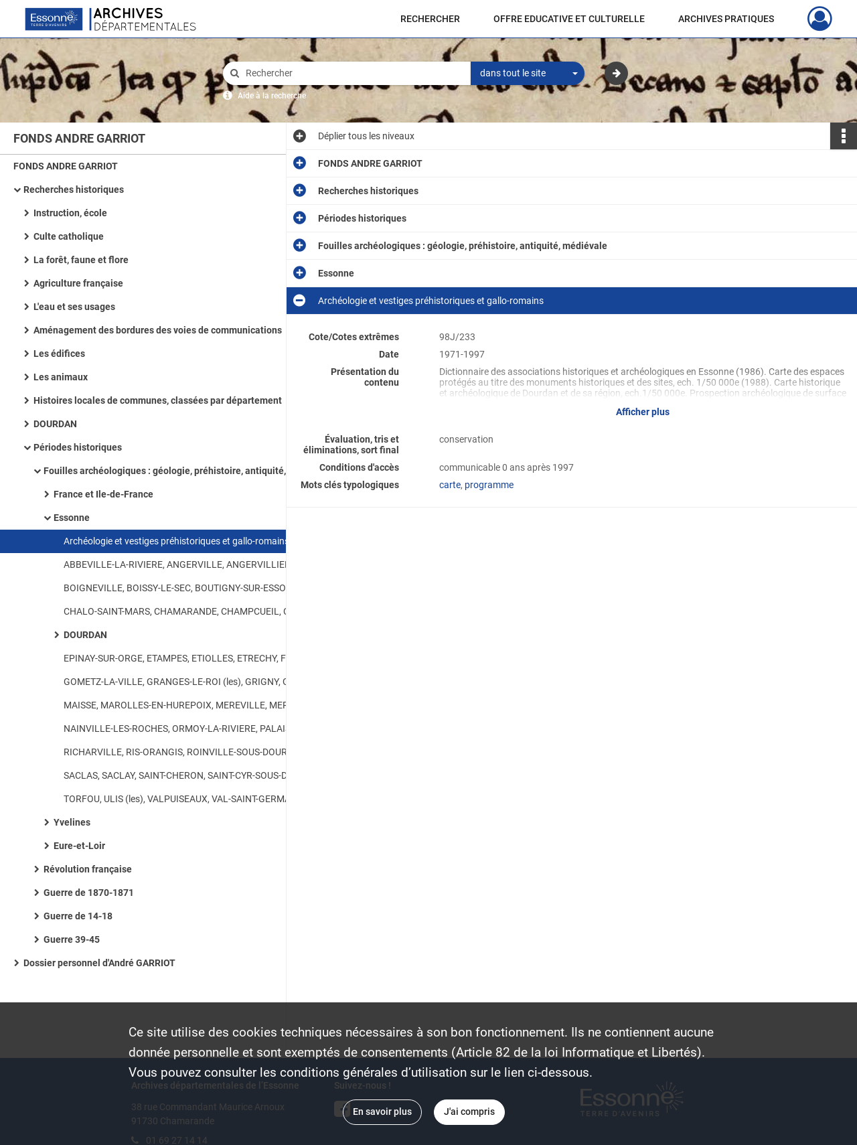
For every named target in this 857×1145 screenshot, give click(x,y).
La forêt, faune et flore (81, 259)
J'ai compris (469, 1111)
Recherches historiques (73, 189)
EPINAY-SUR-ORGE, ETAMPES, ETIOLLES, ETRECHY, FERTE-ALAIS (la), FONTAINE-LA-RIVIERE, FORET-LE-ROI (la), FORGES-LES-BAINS (197, 658)
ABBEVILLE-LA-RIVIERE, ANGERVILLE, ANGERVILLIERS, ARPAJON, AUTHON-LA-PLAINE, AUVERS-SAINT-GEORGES (197, 564)
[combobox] (528, 74)
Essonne (72, 517)
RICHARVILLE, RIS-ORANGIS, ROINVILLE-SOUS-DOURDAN (185, 752)
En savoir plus (382, 1111)
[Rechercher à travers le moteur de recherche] (353, 73)
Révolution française (88, 869)
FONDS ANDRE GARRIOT (65, 166)
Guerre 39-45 (72, 939)
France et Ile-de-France (103, 494)
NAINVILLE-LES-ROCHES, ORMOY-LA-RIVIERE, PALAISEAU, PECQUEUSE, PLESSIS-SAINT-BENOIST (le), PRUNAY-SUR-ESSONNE (197, 728)
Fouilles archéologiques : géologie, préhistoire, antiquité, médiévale (177, 470)
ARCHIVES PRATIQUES (726, 18)
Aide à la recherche (272, 95)
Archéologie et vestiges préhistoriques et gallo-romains (176, 541)
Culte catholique (68, 236)
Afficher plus (643, 411)
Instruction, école (70, 213)
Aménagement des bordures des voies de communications (157, 330)
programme (489, 484)
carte (450, 484)
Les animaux (60, 377)
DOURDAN (55, 423)
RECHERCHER (430, 18)
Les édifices (59, 353)
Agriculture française (78, 283)
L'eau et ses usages (74, 306)
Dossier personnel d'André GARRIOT (99, 963)
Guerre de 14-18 (78, 916)
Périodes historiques (77, 447)
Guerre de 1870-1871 (89, 892)
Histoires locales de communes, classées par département (157, 400)
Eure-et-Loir (79, 845)
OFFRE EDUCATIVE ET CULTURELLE (569, 18)
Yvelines (72, 822)
